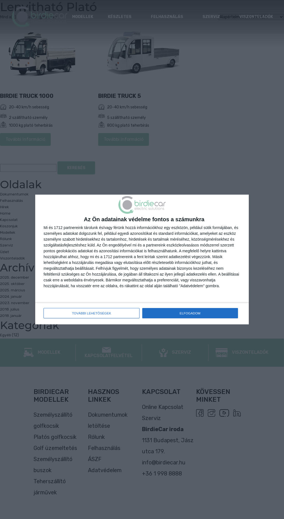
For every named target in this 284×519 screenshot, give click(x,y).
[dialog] (142, 259)
